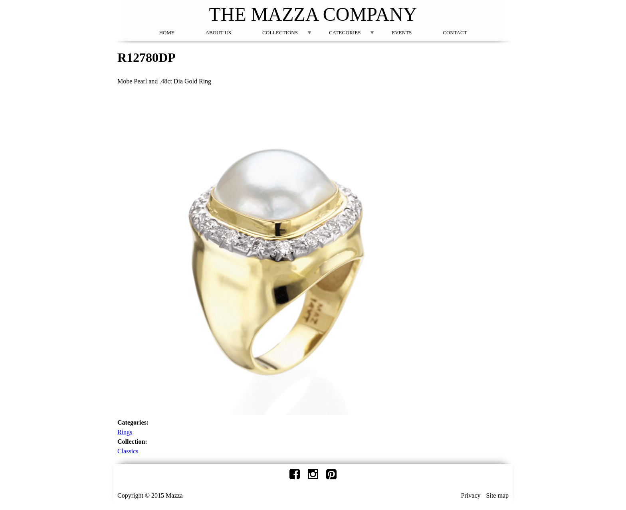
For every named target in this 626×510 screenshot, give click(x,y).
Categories (345, 33)
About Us (218, 33)
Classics (127, 451)
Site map (497, 495)
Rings (124, 432)
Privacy (471, 495)
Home (166, 33)
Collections (280, 33)
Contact (455, 33)
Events (402, 33)
